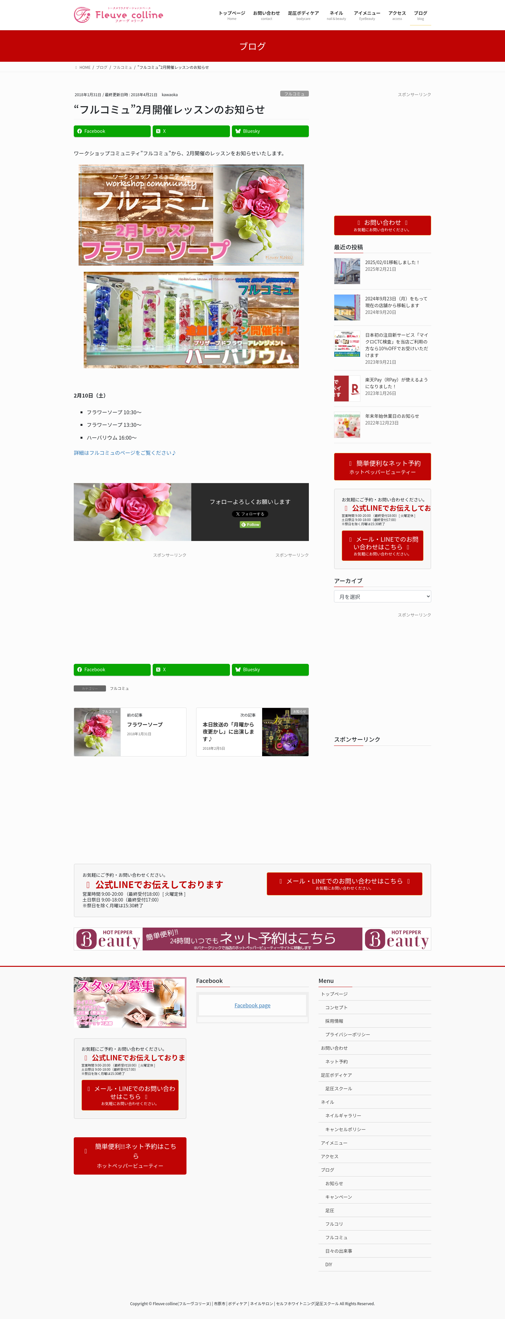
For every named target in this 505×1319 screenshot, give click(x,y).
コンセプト (336, 1007)
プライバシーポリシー (347, 1034)
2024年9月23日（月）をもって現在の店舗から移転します (396, 301)
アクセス (329, 1156)
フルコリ (334, 1224)
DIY (328, 1264)
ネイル (327, 1102)
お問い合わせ (334, 1048)
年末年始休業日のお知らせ (392, 416)
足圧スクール (338, 1088)
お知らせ (334, 1183)
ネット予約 (336, 1061)
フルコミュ (294, 94)
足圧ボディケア (336, 1075)
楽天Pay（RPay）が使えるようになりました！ (396, 382)
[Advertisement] (130, 603)
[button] (130, 1156)
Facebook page (252, 1005)
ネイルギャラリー (343, 1115)
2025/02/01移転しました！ (392, 262)
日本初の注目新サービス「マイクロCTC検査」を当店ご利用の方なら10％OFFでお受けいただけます (396, 345)
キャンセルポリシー (345, 1129)
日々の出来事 (338, 1251)
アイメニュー (334, 1143)
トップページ (334, 994)
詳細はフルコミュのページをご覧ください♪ (125, 452)
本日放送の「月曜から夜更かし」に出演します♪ (228, 731)
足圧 (329, 1210)
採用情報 (334, 1021)
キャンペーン (338, 1197)
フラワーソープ (145, 724)
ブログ (327, 1170)
